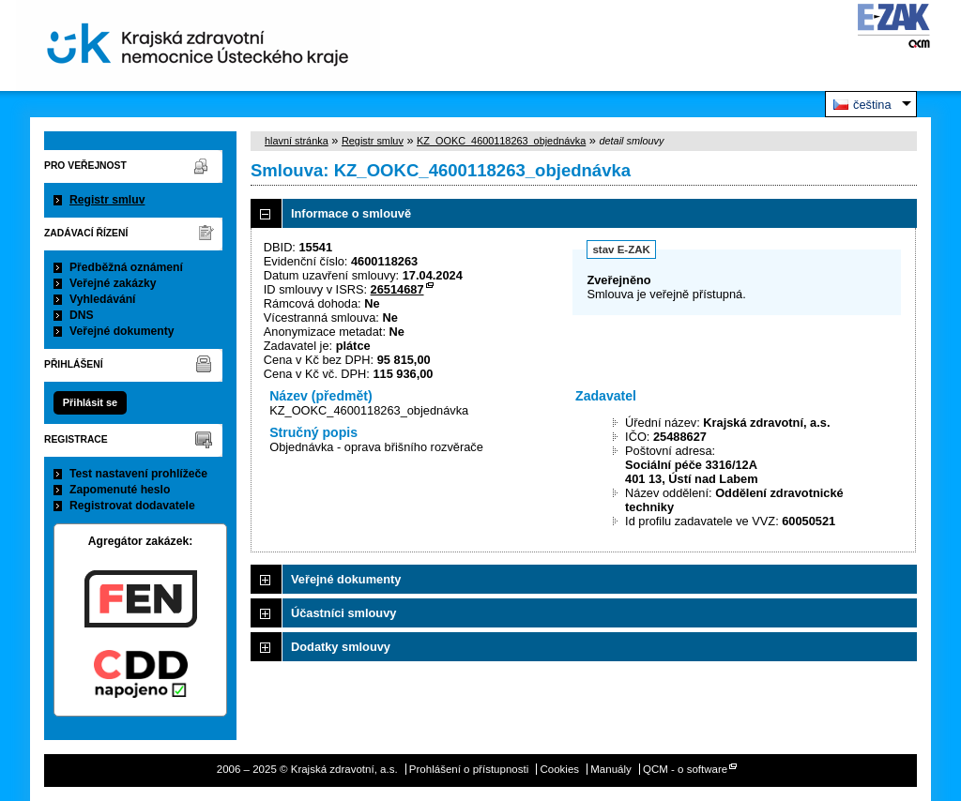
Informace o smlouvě (351, 213)
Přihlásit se (90, 402)
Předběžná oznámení (126, 267)
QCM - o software (685, 769)
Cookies (559, 769)
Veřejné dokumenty (121, 331)
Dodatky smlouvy (340, 647)
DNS (81, 315)
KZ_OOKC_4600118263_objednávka (501, 140)
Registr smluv (107, 199)
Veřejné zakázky (113, 283)
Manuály (611, 769)
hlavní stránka (296, 140)
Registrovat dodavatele (132, 505)
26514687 (397, 289)
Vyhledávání (102, 299)
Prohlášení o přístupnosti (468, 769)
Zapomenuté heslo (119, 489)
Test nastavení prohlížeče (138, 473)
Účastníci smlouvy (343, 613)
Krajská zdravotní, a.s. (198, 45)
